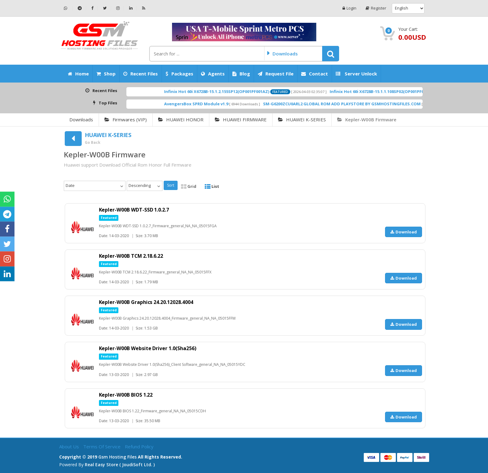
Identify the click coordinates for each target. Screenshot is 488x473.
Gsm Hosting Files (117, 457)
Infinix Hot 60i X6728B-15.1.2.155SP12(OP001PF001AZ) (251, 91)
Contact (314, 74)
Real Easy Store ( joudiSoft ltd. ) (120, 464)
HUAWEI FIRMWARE (241, 119)
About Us (69, 446)
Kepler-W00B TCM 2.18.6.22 (131, 256)
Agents (213, 74)
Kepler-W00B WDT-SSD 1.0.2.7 (134, 209)
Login (349, 8)
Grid (188, 186)
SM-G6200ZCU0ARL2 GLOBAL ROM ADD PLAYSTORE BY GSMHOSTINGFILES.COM (377, 104)
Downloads (81, 119)
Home (78, 74)
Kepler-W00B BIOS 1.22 (126, 394)
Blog (241, 74)
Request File (275, 74)
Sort (170, 185)
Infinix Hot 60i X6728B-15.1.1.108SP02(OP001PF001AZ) (417, 91)
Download (403, 232)
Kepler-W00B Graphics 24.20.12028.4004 (146, 302)
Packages (179, 74)
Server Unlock (356, 74)
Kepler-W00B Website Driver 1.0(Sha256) (148, 348)
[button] (330, 53)
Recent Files (140, 74)
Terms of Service (102, 446)
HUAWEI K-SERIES (302, 119)
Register (376, 8)
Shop (106, 74)
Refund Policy (139, 446)
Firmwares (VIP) (126, 119)
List (212, 186)
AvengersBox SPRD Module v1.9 (231, 104)
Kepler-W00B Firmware (366, 119)
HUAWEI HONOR (180, 119)
